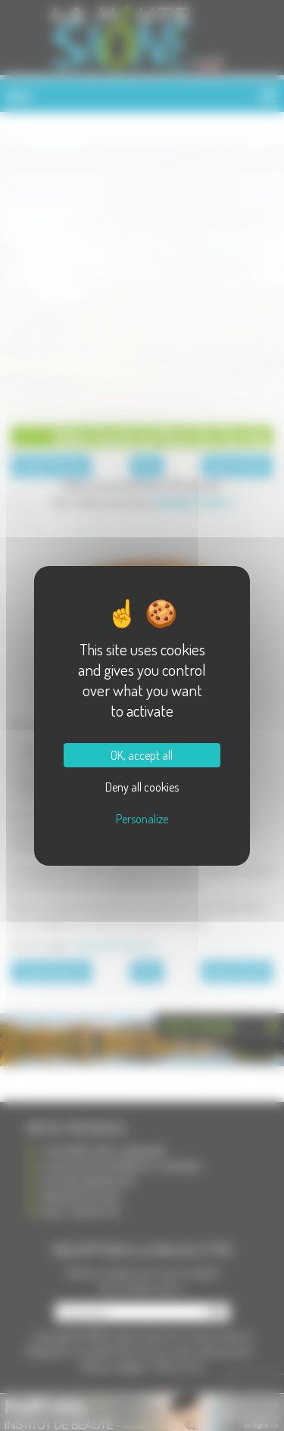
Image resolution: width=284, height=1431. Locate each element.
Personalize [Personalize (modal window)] (142, 818)
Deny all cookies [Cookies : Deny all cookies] (142, 787)
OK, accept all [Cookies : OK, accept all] (142, 755)
